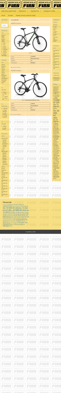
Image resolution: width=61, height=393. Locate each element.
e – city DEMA (4, 128)
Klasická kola (36, 11)
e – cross (3, 46)
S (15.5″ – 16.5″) (55, 26)
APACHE (3, 66)
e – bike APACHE (5, 110)
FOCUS (3, 69)
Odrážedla (5, 164)
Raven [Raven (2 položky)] (57, 162)
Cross (2, 150)
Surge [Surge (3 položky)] (55, 166)
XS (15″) (55, 24)
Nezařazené (4, 173)
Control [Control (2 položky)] (57, 95)
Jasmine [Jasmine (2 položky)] (5, 219)
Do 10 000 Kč (18, 114)
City (3, 148)
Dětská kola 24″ (5, 162)
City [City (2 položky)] (13, 206)
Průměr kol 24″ (4, 183)
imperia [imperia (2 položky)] (55, 149)
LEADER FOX (3, 82)
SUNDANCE (4, 78)
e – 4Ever (3, 48)
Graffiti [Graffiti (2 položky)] (57, 148)
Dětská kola (4, 151)
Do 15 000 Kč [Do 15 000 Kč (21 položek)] (56, 106)
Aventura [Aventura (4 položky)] (11, 204)
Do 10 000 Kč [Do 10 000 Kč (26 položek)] (56, 100)
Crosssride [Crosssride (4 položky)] (24, 206)
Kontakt (10, 15)
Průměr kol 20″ (4, 181)
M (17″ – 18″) (55, 29)
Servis (3, 15)
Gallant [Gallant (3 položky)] (5, 218)
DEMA (3, 68)
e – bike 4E (4, 94)
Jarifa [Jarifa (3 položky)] (24, 218)
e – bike (3, 43)
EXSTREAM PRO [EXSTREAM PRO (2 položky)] (55, 142)
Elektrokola (24, 11)
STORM (3, 77)
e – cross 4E (5, 98)
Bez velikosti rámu (55, 40)
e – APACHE (4, 49)
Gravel (3, 168)
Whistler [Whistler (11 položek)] (56, 178)
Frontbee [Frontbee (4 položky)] (25, 217)
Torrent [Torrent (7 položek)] (55, 172)
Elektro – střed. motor (3, 36)
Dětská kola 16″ (5, 156)
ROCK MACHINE (3, 74)
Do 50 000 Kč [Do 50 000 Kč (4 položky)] (56, 133)
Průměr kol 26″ (4, 186)
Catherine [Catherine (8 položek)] (56, 93)
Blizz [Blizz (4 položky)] (55, 90)
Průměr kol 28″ (4, 192)
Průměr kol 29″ (4, 194)
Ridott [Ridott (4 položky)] (55, 164)
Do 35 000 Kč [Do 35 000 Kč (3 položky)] (55, 127)
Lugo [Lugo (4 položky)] (55, 154)
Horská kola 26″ (5, 140)
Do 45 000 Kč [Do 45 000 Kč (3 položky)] (56, 130)
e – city (3, 44)
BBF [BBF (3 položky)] (57, 89)
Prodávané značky (49, 11)
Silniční (3, 167)
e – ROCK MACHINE (3, 54)
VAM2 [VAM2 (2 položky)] (57, 172)
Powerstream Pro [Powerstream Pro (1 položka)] (12, 221)
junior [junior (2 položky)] (57, 153)
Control (13, 67)
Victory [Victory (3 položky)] (55, 175)
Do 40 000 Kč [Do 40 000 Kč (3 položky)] (56, 129)
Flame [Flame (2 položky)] (55, 144)
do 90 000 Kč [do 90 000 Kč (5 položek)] (56, 137)
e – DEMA (3, 51)
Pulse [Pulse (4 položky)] (18, 221)
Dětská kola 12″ (5, 153)
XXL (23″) (55, 37)
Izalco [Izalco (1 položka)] (55, 150)
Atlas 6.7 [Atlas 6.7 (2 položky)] (56, 86)
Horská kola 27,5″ (5, 143)
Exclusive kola (3, 170)
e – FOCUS (4, 52)
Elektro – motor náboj (3, 40)
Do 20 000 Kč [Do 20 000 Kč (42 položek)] (56, 114)
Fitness (3, 174)
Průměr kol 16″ (4, 178)
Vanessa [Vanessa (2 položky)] (56, 174)
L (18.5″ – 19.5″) (55, 32)
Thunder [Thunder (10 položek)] (56, 169)
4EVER (3, 64)
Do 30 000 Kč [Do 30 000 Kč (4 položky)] (56, 125)
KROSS (3, 72)
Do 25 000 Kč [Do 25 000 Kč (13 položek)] (55, 122)
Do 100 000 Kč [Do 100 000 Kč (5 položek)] (56, 139)
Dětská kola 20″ (5, 159)
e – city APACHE (5, 113)
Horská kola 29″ (5, 146)
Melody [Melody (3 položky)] (56, 159)
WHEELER (3, 80)
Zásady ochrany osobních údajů (25, 15)
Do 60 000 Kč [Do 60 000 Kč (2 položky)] (56, 134)
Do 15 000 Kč (18, 67)
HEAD (2, 71)
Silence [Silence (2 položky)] (55, 165)
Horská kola (4, 138)
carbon (3, 176)
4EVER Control (16, 23)
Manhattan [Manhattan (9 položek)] (56, 156)
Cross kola (56, 80)
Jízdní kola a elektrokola (8, 11)
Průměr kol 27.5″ (4, 189)
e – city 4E (5, 96)
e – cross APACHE (5, 116)
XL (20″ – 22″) (55, 35)
